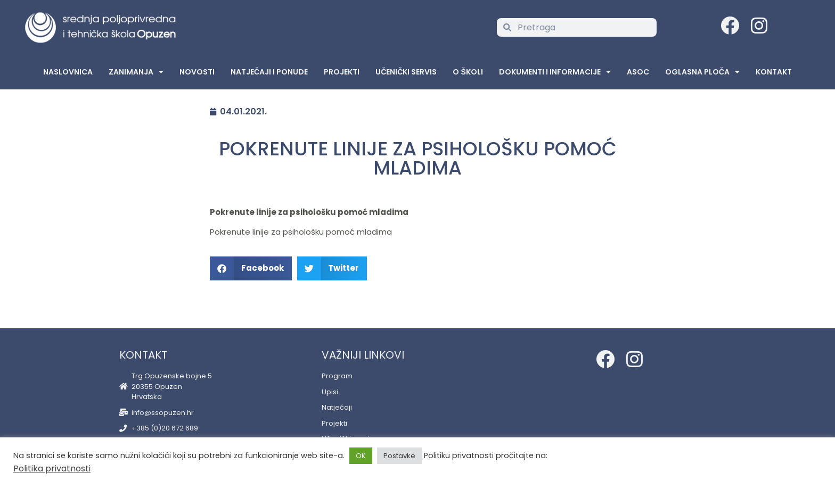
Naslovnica (68, 72)
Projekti (341, 72)
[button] (251, 268)
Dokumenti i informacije (555, 72)
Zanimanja (136, 72)
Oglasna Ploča (702, 72)
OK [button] (361, 456)
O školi (467, 72)
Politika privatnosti (52, 468)
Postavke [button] (399, 456)
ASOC (638, 72)
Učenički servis (406, 72)
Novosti (197, 72)
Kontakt (774, 72)
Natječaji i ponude (269, 72)
